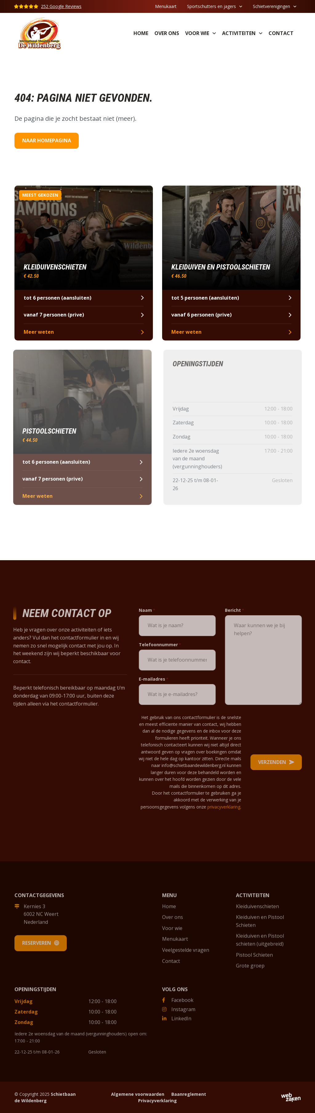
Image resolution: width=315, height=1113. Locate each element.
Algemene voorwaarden (137, 1094)
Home (141, 33)
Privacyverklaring (157, 1100)
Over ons (166, 33)
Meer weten (83, 331)
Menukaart (166, 6)
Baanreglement (188, 1094)
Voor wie (197, 33)
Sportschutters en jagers (211, 6)
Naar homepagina (46, 140)
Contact (281, 33)
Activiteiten (239, 33)
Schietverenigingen (271, 6)
